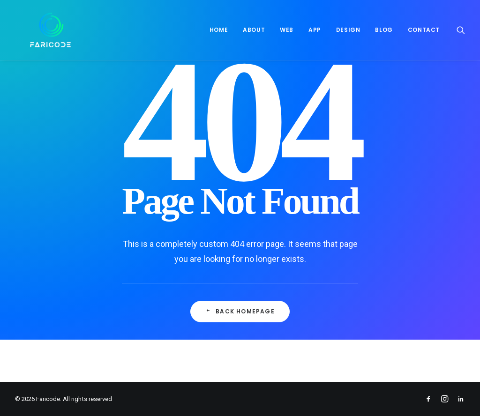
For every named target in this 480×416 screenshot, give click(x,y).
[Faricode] (35, 30)
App (314, 30)
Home (219, 30)
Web (286, 30)
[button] (461, 30)
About (254, 30)
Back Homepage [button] (240, 311)
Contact (424, 30)
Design (348, 30)
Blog (383, 30)
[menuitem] (218, 30)
